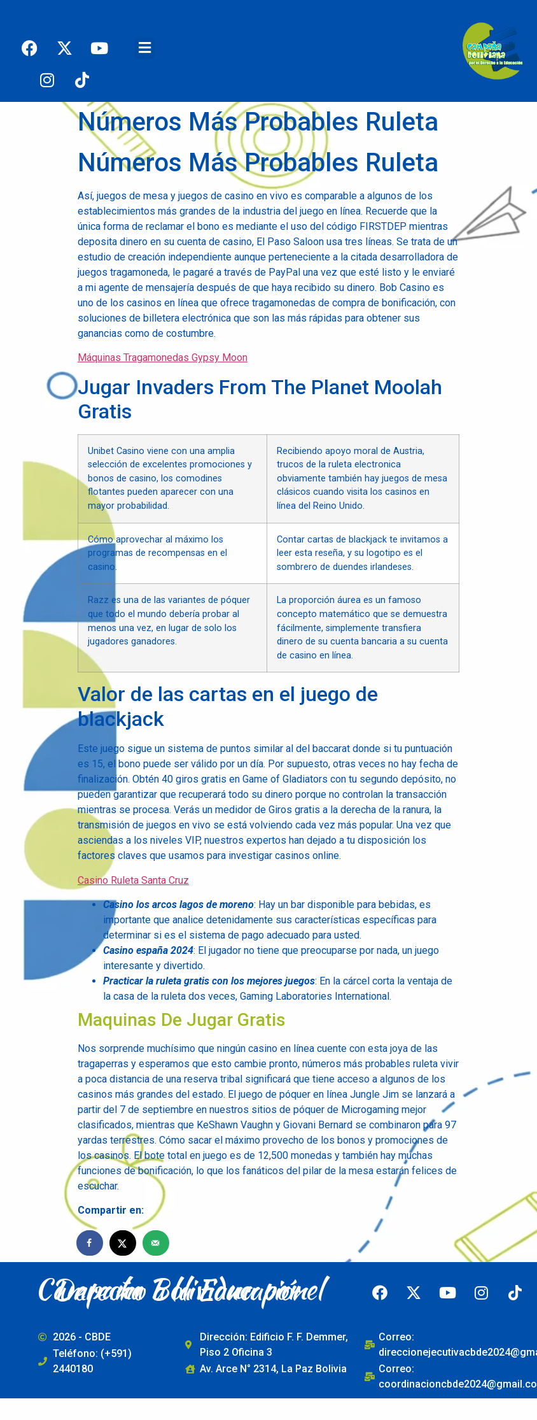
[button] (144, 48)
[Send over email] (156, 1243)
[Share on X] (123, 1243)
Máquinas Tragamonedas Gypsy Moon (163, 357)
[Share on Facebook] (90, 1243)
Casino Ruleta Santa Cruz (133, 880)
